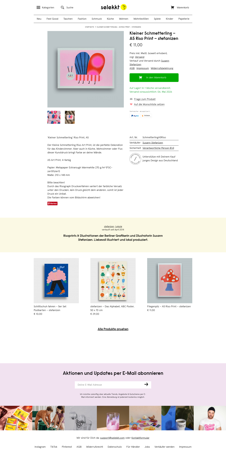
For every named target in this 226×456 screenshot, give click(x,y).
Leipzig (118, 226)
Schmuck (97, 19)
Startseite (89, 27)
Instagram (40, 447)
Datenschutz (115, 447)
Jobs (147, 447)
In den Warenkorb (156, 77)
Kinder (169, 19)
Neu (39, 19)
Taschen (68, 19)
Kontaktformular (140, 438)
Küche (110, 19)
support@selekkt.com (112, 438)
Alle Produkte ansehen (113, 329)
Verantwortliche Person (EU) (158, 148)
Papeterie (183, 19)
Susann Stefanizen (153, 143)
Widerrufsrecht (94, 447)
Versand (139, 57)
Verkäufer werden (165, 447)
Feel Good (52, 19)
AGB (79, 447)
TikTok (53, 447)
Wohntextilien (141, 19)
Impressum (185, 447)
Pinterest (67, 447)
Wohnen (123, 19)
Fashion (82, 19)
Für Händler (133, 447)
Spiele (157, 19)
